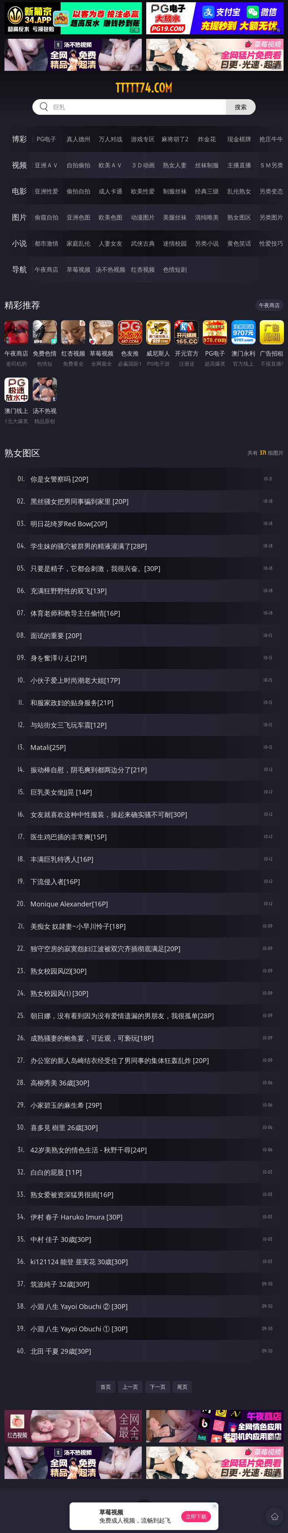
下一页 (158, 1386)
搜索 (241, 107)
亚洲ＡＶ (46, 165)
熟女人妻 (175, 165)
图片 (19, 217)
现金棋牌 (239, 139)
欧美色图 (110, 217)
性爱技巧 (271, 243)
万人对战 (110, 139)
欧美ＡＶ (110, 165)
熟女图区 (239, 217)
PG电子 (46, 139)
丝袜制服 (207, 165)
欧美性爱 (143, 191)
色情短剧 (175, 269)
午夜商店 (46, 269)
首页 (105, 1386)
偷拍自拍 (78, 191)
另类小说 (207, 243)
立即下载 (196, 1516)
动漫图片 (143, 217)
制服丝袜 (175, 191)
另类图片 (271, 217)
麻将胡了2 (175, 139)
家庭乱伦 (78, 243)
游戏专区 (143, 139)
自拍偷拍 (78, 165)
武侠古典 (143, 243)
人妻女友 (110, 243)
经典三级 (207, 191)
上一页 (130, 1386)
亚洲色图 (78, 217)
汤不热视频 (110, 269)
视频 (19, 165)
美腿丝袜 (175, 217)
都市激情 (46, 243)
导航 (19, 269)
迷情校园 (175, 243)
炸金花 (207, 139)
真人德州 (78, 139)
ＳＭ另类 (271, 165)
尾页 (182, 1386)
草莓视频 (78, 269)
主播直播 (239, 165)
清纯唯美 (207, 217)
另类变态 (271, 191)
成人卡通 (110, 191)
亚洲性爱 (46, 191)
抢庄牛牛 (271, 139)
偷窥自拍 (46, 217)
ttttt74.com (143, 88)
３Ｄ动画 (143, 165)
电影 (19, 191)
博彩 (19, 139)
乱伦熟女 (239, 191)
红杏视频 (143, 269)
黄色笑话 (239, 243)
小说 (19, 243)
